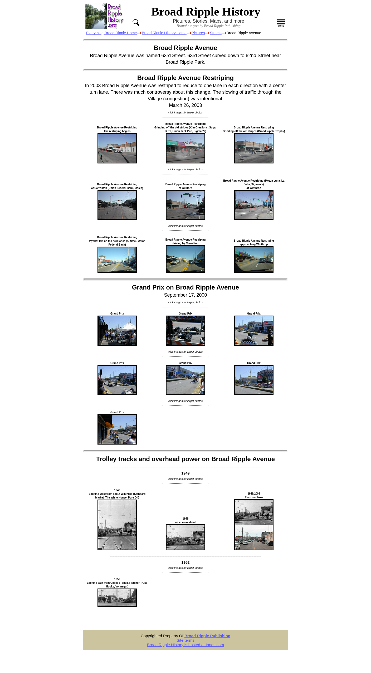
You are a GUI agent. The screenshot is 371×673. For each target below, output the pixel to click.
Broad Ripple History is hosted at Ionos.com (185, 644)
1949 (185, 473)
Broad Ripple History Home (164, 33)
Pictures (198, 33)
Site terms (185, 640)
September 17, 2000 (185, 295)
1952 (185, 562)
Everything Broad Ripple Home (111, 33)
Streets (215, 33)
